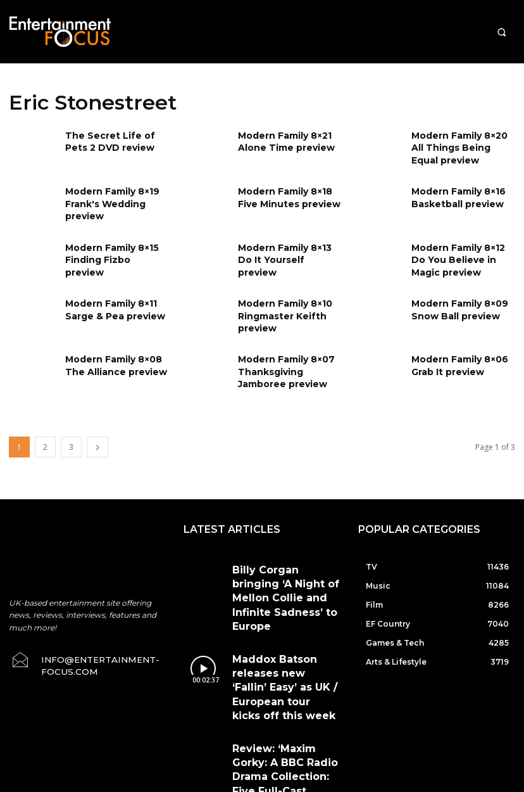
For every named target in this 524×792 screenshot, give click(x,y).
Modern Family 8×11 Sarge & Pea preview (109, 308)
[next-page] (97, 447)
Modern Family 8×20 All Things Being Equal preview (460, 145)
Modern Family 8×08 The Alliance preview (110, 364)
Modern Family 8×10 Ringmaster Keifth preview (280, 313)
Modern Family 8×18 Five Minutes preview (290, 196)
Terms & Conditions (293, 726)
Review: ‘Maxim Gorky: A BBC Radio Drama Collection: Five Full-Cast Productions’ (282, 672)
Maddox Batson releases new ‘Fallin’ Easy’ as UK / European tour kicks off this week (283, 624)
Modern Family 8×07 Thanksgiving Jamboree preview (290, 369)
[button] (502, 32)
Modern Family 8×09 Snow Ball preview (454, 308)
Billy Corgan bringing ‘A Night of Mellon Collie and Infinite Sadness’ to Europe (283, 576)
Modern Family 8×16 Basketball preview (453, 196)
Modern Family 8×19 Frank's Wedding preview (107, 201)
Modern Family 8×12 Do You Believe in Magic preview (460, 257)
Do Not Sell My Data (230, 785)
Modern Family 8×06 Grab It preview (454, 364)
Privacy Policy (370, 726)
